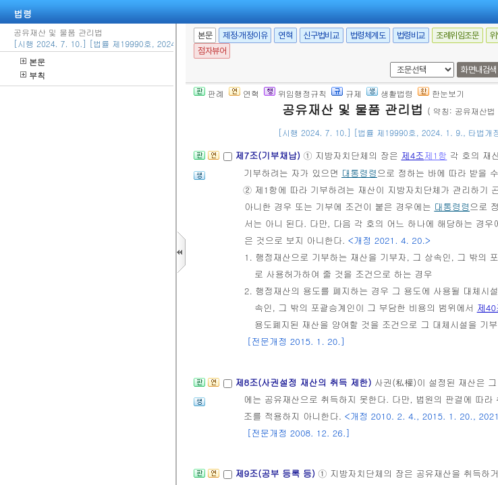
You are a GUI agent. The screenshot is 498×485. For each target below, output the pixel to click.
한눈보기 (441, 93)
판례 (209, 93)
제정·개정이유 (245, 35)
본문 (32, 61)
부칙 (32, 75)
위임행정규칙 (295, 93)
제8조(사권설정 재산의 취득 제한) (304, 382)
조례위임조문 (457, 35)
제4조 (412, 155)
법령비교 (411, 35)
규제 (346, 93)
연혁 (285, 35)
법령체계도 (368, 35)
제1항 (435, 155)
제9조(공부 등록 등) (276, 473)
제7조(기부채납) (269, 155)
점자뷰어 (212, 51)
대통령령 (359, 172)
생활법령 (389, 93)
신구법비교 (321, 35)
